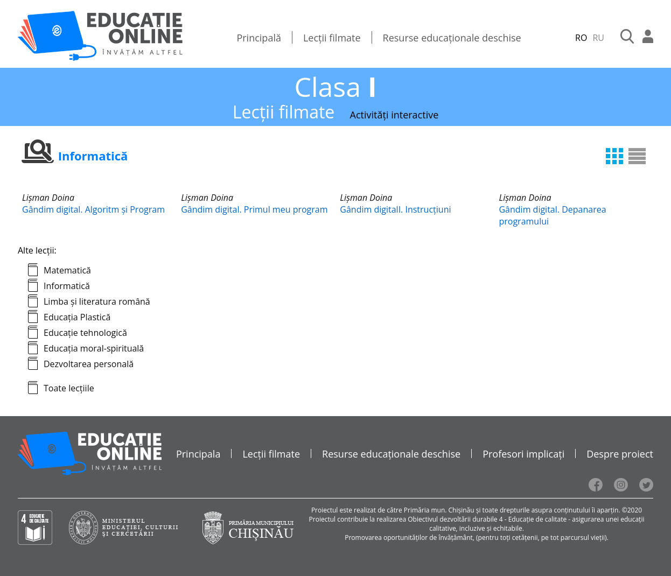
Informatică (67, 286)
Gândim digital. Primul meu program (254, 209)
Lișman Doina (48, 197)
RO (581, 38)
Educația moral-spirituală (94, 348)
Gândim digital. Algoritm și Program (93, 209)
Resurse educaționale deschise (452, 37)
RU (598, 38)
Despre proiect (619, 453)
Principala (198, 453)
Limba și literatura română (97, 301)
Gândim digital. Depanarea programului (552, 215)
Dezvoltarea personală (89, 364)
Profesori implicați (523, 453)
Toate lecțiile (69, 388)
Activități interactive (394, 114)
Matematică (67, 270)
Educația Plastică (77, 317)
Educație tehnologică (85, 333)
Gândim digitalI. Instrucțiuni (395, 209)
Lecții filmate (332, 37)
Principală (258, 37)
